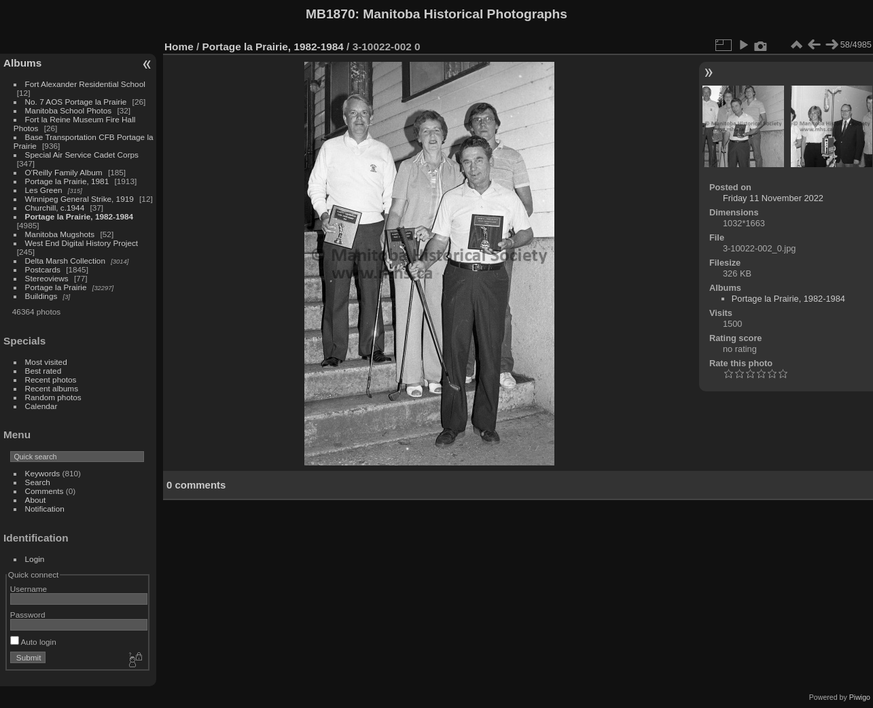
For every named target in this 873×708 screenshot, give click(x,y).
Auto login (33, 641)
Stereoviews (47, 278)
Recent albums (51, 388)
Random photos (53, 397)
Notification (45, 508)
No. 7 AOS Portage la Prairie (76, 101)
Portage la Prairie (56, 287)
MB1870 (330, 14)
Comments (44, 490)
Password (28, 614)
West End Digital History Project (82, 242)
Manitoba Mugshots (60, 234)
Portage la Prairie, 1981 (67, 181)
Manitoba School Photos (68, 110)
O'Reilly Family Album (64, 172)
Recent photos (51, 379)
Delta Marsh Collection (65, 260)
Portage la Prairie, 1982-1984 (79, 216)
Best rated (43, 370)
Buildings (41, 295)
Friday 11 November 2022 (773, 198)
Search (37, 482)
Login (35, 558)
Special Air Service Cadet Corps (82, 154)
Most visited (46, 361)
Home (179, 46)
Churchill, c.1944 (55, 207)
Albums (22, 63)
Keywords (42, 473)
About (35, 499)
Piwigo (859, 697)
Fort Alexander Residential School (85, 83)
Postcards (42, 269)
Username (28, 588)
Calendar (41, 406)
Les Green (44, 189)
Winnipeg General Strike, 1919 (79, 198)
